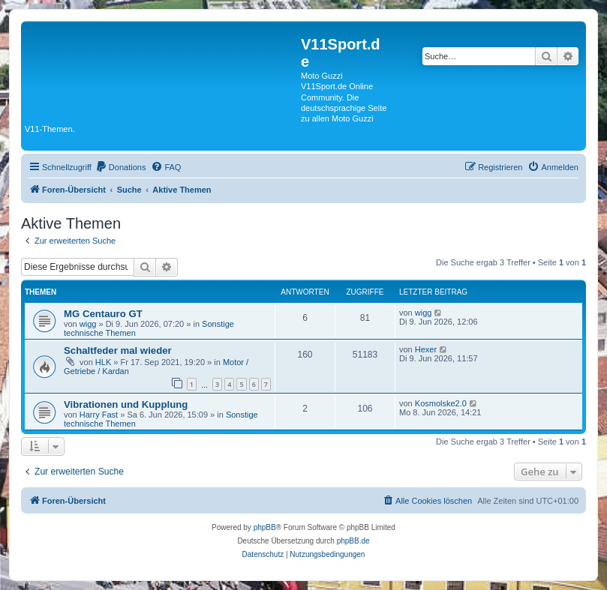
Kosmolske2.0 (441, 403)
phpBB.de (353, 541)
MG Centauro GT (103, 313)
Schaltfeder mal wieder (118, 350)
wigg (88, 323)
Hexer (426, 349)
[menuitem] (120, 167)
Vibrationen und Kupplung (126, 404)
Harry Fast (99, 414)
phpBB (265, 527)
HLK (103, 362)
